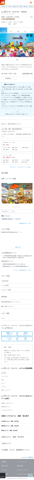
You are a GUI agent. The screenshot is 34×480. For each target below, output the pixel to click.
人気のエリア (17, 443)
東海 (21, 6)
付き (9, 338)
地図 (30, 17)
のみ (25, 338)
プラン (10, 30)
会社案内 (4, 461)
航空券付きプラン (6, 406)
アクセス (3, 386)
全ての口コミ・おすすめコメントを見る (21, 167)
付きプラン (9, 333)
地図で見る (17, 247)
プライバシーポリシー (23, 470)
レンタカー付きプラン (7, 410)
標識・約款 (5, 465)
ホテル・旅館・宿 (13, 6)
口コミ (25, 30)
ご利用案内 (5, 474)
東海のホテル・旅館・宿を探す (17, 431)
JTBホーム (4, 6)
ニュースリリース (21, 461)
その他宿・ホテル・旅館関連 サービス (17, 450)
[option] (17, 45)
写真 (18, 30)
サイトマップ (5, 470)
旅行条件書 (20, 465)
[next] (32, 45)
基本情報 (4, 30)
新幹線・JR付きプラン (7, 403)
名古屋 (30, 6)
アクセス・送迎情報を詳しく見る (23, 270)
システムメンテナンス (23, 474)
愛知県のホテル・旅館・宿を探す (17, 426)
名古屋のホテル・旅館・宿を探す (17, 421)
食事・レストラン (6, 390)
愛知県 (25, 6)
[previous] (2, 45)
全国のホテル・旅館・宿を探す (17, 437)
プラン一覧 (4, 376)
